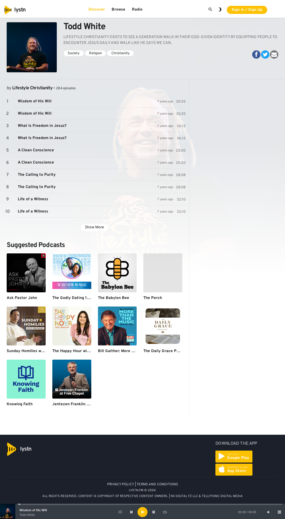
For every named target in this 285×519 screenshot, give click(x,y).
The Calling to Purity (37, 174)
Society (74, 53)
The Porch (152, 298)
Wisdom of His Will (33, 510)
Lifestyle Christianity (32, 88)
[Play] (142, 512)
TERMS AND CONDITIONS (157, 484)
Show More (94, 227)
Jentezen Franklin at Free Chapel (82, 404)
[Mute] (268, 512)
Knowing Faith (20, 404)
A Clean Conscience (36, 150)
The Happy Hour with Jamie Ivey (82, 351)
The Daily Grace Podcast (166, 351)
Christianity (120, 53)
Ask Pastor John (22, 298)
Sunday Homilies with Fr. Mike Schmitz (42, 351)
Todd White (27, 514)
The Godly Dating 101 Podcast (79, 298)
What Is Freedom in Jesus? (42, 125)
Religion (95, 53)
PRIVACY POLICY (120, 484)
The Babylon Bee (113, 298)
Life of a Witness (33, 199)
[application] (142, 512)
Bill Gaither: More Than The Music (129, 351)
